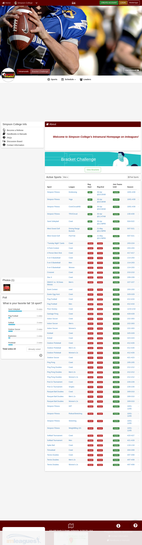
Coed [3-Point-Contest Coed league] (71, 248)
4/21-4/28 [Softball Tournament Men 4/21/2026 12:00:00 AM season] (130, 440)
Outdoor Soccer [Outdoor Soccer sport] (53, 358)
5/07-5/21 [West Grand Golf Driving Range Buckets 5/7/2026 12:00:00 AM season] (130, 229)
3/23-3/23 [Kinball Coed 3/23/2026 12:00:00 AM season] (130, 338)
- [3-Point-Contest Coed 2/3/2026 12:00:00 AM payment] (138, 248)
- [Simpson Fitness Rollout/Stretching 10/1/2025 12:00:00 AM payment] (138, 414)
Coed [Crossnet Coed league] (71, 272)
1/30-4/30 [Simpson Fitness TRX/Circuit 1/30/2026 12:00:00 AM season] (130, 214)
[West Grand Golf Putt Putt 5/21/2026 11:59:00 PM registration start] (90, 236)
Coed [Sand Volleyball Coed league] (71, 221)
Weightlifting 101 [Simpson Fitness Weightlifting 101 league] (75, 428)
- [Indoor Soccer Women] (138, 328)
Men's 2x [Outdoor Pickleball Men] (72, 348)
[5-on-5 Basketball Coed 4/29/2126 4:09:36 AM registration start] (90, 258)
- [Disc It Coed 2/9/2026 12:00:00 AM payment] (138, 277)
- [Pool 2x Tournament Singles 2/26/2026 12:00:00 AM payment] (138, 387)
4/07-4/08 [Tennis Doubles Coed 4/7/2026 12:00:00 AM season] (130, 455)
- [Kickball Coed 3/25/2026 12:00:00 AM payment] (138, 333)
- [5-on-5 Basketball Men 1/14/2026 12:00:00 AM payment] (138, 263)
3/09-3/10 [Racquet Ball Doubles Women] (130, 401)
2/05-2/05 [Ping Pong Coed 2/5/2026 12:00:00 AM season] (130, 362)
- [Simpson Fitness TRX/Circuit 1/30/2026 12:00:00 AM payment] (138, 214)
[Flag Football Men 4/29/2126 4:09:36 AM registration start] (90, 304)
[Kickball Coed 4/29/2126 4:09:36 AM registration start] (90, 333)
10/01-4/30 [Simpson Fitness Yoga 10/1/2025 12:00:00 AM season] (131, 199)
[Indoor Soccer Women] (90, 328)
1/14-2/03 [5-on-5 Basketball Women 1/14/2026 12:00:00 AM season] (130, 268)
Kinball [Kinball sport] (49, 338)
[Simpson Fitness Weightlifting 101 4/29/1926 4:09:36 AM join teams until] (116, 428)
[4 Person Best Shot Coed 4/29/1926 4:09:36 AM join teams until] (116, 253)
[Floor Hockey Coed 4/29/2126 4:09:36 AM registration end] (100, 309)
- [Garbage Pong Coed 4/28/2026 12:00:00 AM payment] (138, 314)
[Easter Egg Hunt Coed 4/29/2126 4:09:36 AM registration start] (90, 294)
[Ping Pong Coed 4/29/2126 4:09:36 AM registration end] (100, 362)
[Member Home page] (6, 3)
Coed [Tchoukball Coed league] (71, 450)
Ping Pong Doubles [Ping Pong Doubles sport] (54, 367)
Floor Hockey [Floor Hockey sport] (52, 309)
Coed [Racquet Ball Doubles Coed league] (71, 392)
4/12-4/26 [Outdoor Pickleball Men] (130, 348)
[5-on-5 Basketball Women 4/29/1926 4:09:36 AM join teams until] (116, 268)
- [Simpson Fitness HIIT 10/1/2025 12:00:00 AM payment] (138, 406)
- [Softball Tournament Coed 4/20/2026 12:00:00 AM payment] (138, 436)
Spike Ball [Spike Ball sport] (51, 445)
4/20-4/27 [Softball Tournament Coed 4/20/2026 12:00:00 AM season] (130, 436)
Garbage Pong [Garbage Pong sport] (52, 314)
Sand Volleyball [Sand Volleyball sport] (53, 221)
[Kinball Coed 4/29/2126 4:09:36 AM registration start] (90, 338)
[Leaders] (85, 79)
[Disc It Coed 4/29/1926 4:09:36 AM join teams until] (116, 277)
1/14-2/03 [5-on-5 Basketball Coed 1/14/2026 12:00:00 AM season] (130, 258)
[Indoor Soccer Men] (90, 324)
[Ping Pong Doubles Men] (90, 372)
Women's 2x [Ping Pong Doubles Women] (73, 377)
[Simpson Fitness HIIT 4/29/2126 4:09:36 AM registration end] (100, 406)
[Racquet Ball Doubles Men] (90, 396)
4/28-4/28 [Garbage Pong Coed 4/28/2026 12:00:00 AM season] (130, 314)
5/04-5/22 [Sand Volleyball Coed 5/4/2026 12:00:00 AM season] (130, 221)
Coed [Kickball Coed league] (71, 333)
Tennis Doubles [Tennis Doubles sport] (53, 455)
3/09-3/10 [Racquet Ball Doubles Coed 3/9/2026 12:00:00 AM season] (130, 392)
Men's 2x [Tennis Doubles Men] (72, 460)
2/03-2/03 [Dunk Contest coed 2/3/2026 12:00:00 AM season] (130, 289)
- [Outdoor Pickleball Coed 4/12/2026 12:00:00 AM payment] (138, 343)
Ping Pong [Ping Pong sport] (51, 362)
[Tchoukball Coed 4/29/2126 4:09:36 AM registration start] (90, 450)
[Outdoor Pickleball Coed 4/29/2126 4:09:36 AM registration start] (90, 343)
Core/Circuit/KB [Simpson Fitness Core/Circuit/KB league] (75, 207)
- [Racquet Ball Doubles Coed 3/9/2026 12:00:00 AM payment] (138, 392)
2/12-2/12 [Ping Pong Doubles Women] (130, 377)
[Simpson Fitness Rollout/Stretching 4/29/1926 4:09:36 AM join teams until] (116, 414)
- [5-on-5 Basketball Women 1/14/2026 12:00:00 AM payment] (138, 268)
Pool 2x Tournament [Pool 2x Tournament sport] (54, 382)
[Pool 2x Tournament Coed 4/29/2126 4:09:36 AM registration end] (100, 382)
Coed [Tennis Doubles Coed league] (71, 455)
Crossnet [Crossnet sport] (50, 272)
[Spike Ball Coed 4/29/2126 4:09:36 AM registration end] (100, 445)
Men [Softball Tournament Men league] (70, 440)
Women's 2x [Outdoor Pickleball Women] (73, 353)
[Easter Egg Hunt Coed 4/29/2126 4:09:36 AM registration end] (100, 294)
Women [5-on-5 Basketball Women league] (72, 268)
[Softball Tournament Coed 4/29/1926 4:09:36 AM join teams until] (116, 436)
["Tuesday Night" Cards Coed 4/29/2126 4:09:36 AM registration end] (100, 243)
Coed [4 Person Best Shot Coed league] (71, 253)
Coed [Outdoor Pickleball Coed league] (71, 343)
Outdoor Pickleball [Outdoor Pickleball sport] (54, 343)
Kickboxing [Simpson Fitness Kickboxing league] (73, 192)
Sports (54, 79)
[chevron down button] (36, 3)
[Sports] (52, 79)
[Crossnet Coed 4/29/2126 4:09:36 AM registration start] (90, 272)
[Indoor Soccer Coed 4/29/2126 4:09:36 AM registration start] (90, 319)
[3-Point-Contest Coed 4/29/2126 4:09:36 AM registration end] (100, 248)
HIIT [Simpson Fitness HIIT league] (70, 406)
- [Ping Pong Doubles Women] (138, 377)
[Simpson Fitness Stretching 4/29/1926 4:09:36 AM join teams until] (116, 421)
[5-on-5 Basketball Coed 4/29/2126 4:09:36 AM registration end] (100, 258)
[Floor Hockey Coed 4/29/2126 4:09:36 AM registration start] (90, 309)
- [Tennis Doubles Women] (138, 465)
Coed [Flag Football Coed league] (71, 299)
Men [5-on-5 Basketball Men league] (70, 263)
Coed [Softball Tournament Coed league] (71, 436)
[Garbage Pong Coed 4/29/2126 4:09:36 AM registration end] (100, 314)
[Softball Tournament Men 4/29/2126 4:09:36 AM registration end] (100, 440)
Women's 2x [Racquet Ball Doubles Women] (73, 401)
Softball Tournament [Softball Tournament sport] (54, 436)
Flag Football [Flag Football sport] (52, 299)
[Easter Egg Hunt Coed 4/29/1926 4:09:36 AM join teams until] (116, 294)
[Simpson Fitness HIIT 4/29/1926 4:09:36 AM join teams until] (116, 406)
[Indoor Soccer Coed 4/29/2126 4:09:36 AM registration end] (100, 319)
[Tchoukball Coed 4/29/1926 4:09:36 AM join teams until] (116, 450)
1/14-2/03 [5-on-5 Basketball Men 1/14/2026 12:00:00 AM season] (130, 263)
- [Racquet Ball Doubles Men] (138, 396)
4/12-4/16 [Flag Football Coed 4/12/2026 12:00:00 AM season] (130, 299)
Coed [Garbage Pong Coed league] (71, 314)
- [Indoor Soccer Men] (138, 324)
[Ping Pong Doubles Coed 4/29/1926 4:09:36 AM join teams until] (116, 367)
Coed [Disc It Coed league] (71, 277)
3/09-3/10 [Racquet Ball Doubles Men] (130, 396)
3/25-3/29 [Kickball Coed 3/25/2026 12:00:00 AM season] (130, 333)
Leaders (87, 79)
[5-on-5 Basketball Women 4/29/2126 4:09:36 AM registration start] (90, 268)
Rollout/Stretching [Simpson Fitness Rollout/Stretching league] (75, 414)
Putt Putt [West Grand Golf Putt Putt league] (72, 236)
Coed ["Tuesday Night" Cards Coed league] (71, 243)
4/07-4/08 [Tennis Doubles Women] (130, 465)
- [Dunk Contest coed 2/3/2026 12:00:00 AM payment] (138, 289)
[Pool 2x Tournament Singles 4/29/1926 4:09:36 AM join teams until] (116, 387)
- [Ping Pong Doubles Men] (138, 372)
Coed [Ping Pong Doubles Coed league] (71, 367)
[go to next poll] (40, 355)
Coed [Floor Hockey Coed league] (71, 309)
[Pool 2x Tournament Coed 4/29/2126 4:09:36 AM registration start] (90, 382)
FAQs (7, 138)
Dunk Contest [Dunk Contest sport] (52, 289)
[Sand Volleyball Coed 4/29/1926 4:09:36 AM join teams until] (116, 221)
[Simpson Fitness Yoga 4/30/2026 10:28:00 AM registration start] (90, 199)
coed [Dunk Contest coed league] (70, 289)
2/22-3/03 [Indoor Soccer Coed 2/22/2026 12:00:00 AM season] (130, 319)
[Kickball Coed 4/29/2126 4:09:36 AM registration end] (100, 333)
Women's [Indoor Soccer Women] (72, 328)
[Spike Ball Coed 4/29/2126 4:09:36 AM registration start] (90, 445)
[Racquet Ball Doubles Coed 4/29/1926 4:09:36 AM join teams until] (116, 392)
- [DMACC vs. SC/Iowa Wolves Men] (138, 282)
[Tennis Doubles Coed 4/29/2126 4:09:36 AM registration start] (90, 455)
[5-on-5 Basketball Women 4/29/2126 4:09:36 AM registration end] (100, 268)
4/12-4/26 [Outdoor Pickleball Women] (130, 353)
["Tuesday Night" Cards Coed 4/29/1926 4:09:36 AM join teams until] (116, 243)
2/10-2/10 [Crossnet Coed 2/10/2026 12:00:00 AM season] (130, 272)
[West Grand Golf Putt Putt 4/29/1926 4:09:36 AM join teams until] (116, 236)
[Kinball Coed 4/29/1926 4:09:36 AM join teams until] (116, 338)
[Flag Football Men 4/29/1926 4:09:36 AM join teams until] (116, 304)
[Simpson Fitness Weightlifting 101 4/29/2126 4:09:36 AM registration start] (90, 428)
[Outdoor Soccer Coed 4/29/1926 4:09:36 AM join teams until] (116, 358)
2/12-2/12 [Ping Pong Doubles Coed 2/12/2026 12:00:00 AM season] (130, 367)
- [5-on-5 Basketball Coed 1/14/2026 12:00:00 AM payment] (138, 258)
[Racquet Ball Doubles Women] (90, 401)
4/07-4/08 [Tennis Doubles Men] (130, 460)
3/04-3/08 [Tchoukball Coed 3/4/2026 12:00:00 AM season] (130, 450)
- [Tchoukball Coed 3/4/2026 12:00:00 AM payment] (138, 450)
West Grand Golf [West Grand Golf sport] (53, 229)
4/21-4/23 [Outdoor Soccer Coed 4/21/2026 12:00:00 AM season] (130, 358)
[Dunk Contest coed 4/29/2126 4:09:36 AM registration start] (90, 289)
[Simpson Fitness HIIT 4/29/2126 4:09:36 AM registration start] (90, 406)
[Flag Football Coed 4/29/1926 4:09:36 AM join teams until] (116, 299)
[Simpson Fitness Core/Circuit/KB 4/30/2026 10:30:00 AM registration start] (90, 207)
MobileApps (133, 3)
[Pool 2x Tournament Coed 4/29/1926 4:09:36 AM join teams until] (116, 382)
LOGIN (123, 3)
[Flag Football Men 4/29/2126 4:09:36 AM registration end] (100, 304)
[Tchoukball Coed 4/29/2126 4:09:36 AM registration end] (100, 450)
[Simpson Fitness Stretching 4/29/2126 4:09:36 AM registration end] (100, 421)
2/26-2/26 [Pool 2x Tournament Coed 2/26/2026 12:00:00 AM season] (130, 382)
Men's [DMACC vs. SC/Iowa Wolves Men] (71, 282)
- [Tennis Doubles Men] (138, 460)
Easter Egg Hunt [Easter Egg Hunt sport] (53, 294)
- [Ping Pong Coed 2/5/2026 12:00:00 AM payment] (138, 362)
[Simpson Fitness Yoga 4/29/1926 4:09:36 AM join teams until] (116, 199)
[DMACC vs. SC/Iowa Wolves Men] (90, 282)
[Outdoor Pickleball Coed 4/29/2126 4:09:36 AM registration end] (100, 343)
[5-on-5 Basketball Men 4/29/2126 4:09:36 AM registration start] (90, 263)
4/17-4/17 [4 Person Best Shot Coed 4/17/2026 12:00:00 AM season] (130, 253)
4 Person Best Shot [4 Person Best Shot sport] (54, 253)
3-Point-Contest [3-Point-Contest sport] (53, 248)
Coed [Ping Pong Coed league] (71, 362)
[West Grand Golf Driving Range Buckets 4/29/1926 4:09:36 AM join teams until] (116, 229)
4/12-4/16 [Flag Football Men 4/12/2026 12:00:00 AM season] (130, 304)
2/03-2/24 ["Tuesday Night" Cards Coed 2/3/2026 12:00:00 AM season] (130, 243)
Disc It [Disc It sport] (49, 277)
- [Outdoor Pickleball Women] (138, 353)
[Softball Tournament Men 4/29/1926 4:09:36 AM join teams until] (116, 440)
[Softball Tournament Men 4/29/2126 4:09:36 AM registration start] (90, 440)
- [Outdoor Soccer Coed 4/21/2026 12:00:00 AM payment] (138, 358)
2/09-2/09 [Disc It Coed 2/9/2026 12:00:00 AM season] (130, 277)
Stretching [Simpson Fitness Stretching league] (72, 421)
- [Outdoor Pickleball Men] (138, 348)
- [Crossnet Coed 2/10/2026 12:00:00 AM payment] (138, 272)
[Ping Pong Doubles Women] (90, 377)
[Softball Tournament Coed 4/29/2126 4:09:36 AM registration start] (90, 436)
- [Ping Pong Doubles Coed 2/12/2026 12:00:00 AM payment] (138, 367)
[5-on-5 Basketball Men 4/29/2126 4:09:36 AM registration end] (100, 263)
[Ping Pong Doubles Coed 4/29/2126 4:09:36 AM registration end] (100, 367)
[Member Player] (74, 3)
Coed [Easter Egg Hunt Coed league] (71, 294)
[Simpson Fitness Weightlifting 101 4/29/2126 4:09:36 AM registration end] (100, 428)
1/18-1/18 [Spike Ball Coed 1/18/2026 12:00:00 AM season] (130, 445)
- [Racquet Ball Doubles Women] (138, 401)
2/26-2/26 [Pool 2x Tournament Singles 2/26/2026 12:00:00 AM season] (130, 387)
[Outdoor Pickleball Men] (90, 348)
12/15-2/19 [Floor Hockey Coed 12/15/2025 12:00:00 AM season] (131, 309)
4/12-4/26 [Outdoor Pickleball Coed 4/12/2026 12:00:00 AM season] (130, 343)
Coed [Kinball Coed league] (71, 338)
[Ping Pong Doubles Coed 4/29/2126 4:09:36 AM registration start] (90, 367)
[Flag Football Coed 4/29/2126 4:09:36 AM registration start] (90, 299)
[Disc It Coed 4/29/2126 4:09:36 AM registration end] (100, 277)
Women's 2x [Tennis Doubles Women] (73, 465)
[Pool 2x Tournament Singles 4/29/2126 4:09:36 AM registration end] (100, 387)
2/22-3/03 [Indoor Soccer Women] (130, 328)
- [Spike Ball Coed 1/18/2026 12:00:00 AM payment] (138, 445)
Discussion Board (12, 141)
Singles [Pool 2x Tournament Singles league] (71, 387)
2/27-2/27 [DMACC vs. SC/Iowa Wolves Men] (130, 282)
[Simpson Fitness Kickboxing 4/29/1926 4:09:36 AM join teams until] (116, 192)
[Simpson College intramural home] (23, 71)
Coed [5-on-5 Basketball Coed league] (71, 258)
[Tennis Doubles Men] (90, 460)
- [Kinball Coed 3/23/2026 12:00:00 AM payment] (138, 338)
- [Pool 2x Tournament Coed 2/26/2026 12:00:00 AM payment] (138, 382)
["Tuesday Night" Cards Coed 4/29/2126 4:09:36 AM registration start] (90, 243)
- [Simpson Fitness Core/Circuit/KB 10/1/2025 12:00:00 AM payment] (138, 207)
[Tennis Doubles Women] (90, 465)
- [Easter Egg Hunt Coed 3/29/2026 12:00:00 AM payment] (138, 294)
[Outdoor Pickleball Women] (90, 353)
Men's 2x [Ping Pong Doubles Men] (72, 372)
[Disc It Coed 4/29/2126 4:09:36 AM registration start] (90, 277)
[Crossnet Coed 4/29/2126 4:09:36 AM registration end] (100, 272)
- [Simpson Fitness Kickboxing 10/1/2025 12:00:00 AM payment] (138, 192)
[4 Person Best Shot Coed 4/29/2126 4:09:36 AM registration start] (90, 253)
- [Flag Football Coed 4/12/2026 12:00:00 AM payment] (138, 299)
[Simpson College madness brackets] (40, 71)
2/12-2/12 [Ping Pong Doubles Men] (130, 372)
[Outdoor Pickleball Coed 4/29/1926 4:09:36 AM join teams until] (116, 343)
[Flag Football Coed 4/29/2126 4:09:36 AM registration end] (100, 299)
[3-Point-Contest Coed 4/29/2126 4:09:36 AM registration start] (90, 248)
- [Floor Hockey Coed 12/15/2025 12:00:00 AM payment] (138, 309)
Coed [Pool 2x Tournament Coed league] (71, 382)
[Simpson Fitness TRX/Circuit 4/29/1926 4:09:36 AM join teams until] (116, 214)
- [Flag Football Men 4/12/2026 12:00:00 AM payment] (138, 304)
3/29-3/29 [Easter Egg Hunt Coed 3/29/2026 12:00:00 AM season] (130, 294)
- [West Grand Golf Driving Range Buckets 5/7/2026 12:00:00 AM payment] (138, 229)
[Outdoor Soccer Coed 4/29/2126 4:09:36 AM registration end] (100, 358)
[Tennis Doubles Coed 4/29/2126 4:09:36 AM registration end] (100, 455)
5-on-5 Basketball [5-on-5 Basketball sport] (53, 258)
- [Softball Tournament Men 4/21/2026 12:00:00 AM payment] (138, 440)
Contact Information (13, 145)
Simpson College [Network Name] (23, 3)
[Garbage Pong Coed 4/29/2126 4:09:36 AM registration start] (90, 314)
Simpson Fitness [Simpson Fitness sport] (53, 192)
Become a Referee (13, 130)
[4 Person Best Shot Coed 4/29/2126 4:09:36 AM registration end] (100, 253)
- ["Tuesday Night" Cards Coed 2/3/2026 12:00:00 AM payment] (138, 243)
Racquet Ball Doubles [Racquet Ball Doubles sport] (55, 392)
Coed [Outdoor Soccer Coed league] (71, 358)
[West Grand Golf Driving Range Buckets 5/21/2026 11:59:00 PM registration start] (90, 229)
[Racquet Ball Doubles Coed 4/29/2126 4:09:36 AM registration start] (90, 392)
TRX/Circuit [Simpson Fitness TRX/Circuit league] (73, 214)
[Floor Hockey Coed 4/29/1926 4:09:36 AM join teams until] (116, 309)
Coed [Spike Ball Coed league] (71, 445)
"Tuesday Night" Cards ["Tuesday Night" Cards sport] (55, 243)
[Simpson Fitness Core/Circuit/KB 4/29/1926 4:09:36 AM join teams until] (116, 207)
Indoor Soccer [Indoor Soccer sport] (52, 319)
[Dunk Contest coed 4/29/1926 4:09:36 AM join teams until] (116, 289)
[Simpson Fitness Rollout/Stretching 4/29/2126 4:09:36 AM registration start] (90, 414)
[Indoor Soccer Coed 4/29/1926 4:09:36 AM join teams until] (116, 319)
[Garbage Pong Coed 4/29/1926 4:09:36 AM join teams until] (116, 314)
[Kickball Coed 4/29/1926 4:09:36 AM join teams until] (116, 333)
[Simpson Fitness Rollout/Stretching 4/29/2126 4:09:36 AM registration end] (100, 414)
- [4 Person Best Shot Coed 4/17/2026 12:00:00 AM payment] (138, 253)
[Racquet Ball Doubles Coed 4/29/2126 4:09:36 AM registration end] (100, 392)
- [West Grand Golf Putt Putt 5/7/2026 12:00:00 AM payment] (138, 236)
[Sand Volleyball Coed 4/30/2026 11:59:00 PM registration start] (90, 221)
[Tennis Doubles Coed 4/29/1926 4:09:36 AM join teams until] (116, 455)
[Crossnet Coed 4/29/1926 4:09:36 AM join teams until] (116, 272)
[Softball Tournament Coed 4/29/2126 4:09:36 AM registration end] (100, 436)
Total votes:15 (9, 349)
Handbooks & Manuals (15, 134)
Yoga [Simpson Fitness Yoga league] (71, 199)
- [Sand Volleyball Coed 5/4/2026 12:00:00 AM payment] (138, 221)
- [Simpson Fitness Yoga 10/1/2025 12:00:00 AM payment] (138, 199)
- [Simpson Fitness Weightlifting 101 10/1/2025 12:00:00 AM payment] (138, 428)
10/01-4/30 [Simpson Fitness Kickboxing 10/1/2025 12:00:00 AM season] (131, 192)
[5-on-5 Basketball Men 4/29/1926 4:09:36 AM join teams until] (116, 263)
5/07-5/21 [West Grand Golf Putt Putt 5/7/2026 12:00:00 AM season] (130, 236)
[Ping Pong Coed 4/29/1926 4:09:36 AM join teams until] (116, 362)
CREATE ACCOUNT (109, 3)
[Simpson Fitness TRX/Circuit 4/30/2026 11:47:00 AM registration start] (90, 214)
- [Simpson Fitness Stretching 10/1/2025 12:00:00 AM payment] (138, 421)
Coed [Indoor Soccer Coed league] (71, 319)
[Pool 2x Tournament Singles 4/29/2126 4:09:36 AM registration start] (90, 387)
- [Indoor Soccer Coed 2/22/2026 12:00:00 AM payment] (138, 319)
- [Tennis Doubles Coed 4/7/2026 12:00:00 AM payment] (138, 455)
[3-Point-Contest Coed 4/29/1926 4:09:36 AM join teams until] (116, 248)
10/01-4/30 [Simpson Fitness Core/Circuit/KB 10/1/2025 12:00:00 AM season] (131, 207)
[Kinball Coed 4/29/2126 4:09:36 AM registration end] (100, 338)
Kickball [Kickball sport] (50, 333)
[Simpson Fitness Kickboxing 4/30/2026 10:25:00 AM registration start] (90, 192)
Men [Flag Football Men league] (70, 304)
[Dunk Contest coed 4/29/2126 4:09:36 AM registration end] (100, 289)
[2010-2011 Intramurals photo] (6, 287)
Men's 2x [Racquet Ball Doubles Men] (72, 396)
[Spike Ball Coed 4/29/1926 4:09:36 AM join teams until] (116, 445)
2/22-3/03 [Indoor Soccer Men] (130, 324)
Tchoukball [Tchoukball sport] (51, 450)
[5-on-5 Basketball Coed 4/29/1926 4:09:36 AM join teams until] (116, 258)
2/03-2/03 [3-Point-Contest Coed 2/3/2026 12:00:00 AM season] (130, 248)
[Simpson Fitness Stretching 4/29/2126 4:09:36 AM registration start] (90, 421)
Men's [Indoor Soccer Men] (71, 324)
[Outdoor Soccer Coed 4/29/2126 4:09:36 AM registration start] (90, 358)
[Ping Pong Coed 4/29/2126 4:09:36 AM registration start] (90, 362)
